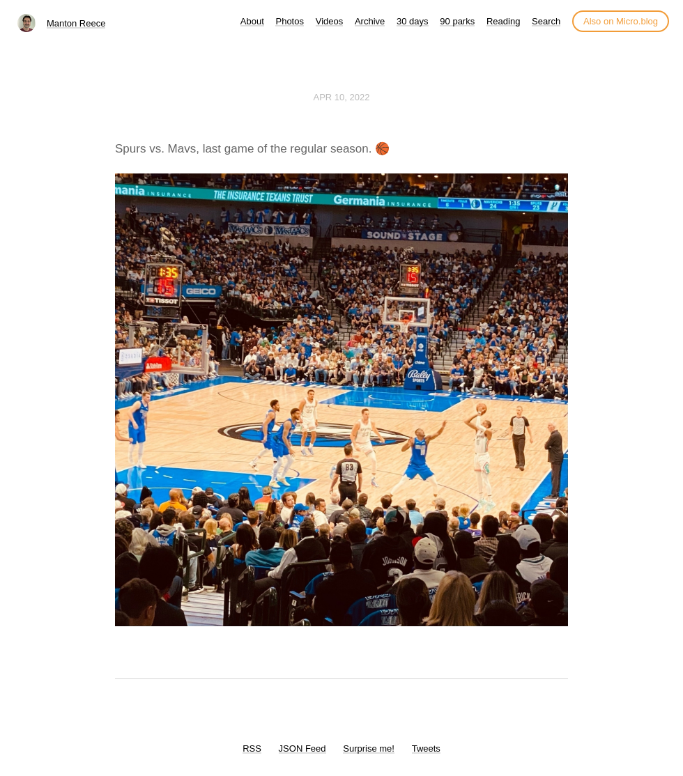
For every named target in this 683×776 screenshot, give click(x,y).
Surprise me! (368, 748)
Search (546, 21)
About (252, 21)
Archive (370, 21)
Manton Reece (76, 23)
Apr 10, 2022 (342, 97)
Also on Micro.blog (620, 21)
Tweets (426, 748)
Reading (503, 21)
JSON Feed (302, 748)
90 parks (457, 21)
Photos (289, 21)
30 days (413, 21)
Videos (330, 21)
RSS (252, 748)
